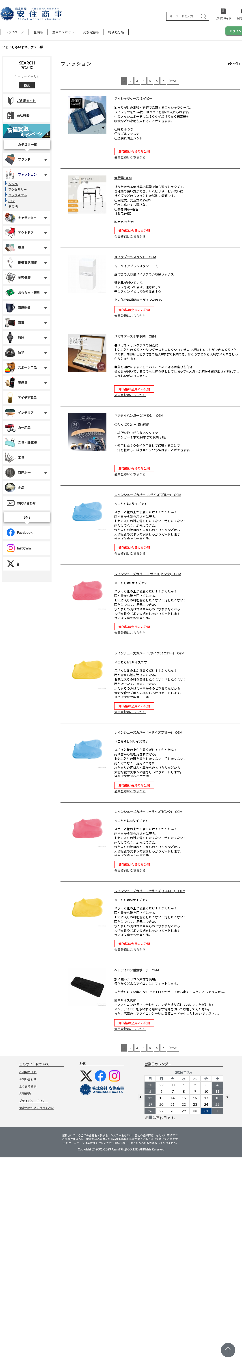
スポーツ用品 (20, 367)
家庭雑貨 (17, 307)
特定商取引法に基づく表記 (36, 1108)
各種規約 (25, 1093)
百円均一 (17, 472)
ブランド (17, 159)
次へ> (173, 81)
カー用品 (17, 427)
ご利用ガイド (19, 101)
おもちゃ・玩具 (22, 292)
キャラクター (20, 217)
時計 (14, 337)
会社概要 (16, 115)
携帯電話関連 (20, 262)
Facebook (17, 532)
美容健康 (17, 277)
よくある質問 (28, 1086)
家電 (14, 322)
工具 (14, 457)
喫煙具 (15, 382)
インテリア (19, 412)
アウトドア (19, 232)
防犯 (14, 352)
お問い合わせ (19, 503)
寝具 (14, 247)
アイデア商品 (20, 397)
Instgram (17, 548)
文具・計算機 (20, 442)
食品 (14, 487)
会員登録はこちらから (130, 157)
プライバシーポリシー (33, 1101)
